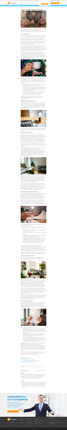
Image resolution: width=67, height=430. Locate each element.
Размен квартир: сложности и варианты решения (29, 361)
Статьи (33, 0)
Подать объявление (55, 3)
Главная (8, 5)
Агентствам (20, 0)
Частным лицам (25, 0)
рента (23, 366)
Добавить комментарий (40, 370)
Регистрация (54, 0)
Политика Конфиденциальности (54, 422)
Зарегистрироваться (13, 411)
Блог (11, 5)
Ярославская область (30, 423)
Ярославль (28, 420)
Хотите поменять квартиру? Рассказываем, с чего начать (30, 360)
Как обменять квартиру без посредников (27, 359)
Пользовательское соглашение (39, 420)
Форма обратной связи (37, 423)
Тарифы (30, 0)
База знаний (36, 0)
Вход (58, 0)
